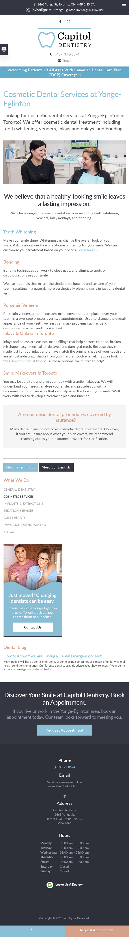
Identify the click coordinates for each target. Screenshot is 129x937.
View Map (64, 823)
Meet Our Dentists (56, 467)
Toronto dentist (23, 361)
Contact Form (71, 786)
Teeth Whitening (19, 232)
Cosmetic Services (19, 497)
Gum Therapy (14, 518)
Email (67, 61)
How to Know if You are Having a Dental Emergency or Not (52, 656)
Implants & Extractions (23, 504)
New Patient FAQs (20, 467)
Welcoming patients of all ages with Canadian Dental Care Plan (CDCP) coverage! (64, 73)
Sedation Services (19, 511)
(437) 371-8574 (67, 54)
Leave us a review (69, 885)
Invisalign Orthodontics (25, 525)
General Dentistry (19, 490)
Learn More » (87, 250)
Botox (9, 532)
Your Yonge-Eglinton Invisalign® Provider (64, 10)
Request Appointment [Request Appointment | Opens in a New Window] (64, 730)
